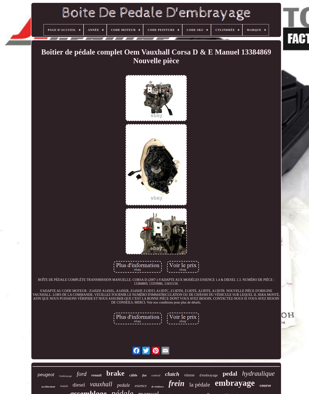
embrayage (235, 383)
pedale (123, 385)
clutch (172, 374)
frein (176, 383)
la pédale (199, 384)
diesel (79, 385)
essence (141, 386)
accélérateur (48, 386)
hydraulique (258, 373)
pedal (230, 373)
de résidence (157, 386)
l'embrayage (65, 375)
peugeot (46, 374)
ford (82, 374)
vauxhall (101, 384)
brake (115, 373)
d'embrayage (208, 375)
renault (96, 375)
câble (133, 375)
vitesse (189, 375)
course (265, 385)
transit (64, 386)
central (155, 375)
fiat (144, 375)
